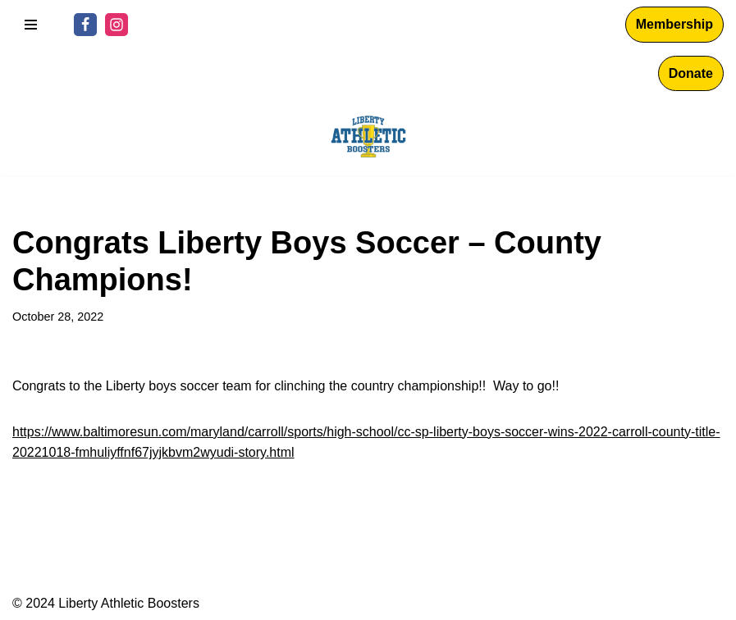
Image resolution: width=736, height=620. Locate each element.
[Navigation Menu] (30, 24)
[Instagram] (116, 24)
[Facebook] (85, 24)
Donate (691, 73)
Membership (674, 24)
